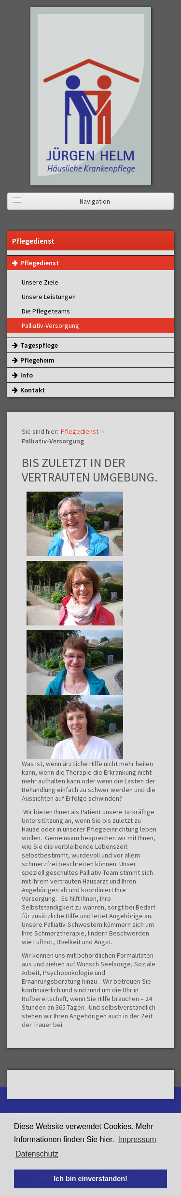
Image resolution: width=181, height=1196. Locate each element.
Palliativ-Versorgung (50, 325)
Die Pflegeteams (46, 311)
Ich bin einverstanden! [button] (90, 1179)
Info (22, 375)
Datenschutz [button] (36, 1154)
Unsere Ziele (40, 282)
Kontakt (28, 390)
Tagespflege (35, 345)
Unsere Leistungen (49, 296)
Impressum (137, 1139)
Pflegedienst (35, 263)
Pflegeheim (33, 360)
